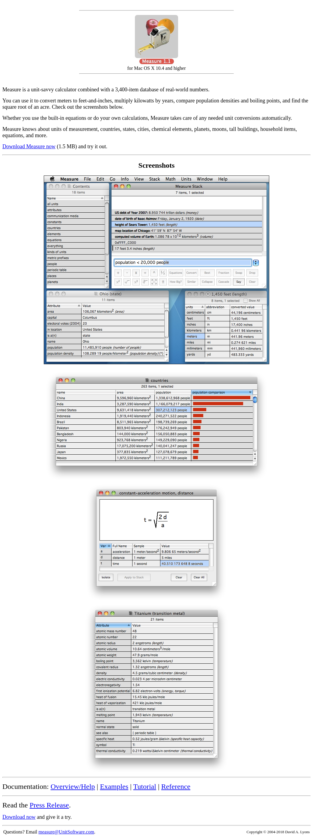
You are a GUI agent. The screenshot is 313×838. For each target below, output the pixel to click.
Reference (175, 786)
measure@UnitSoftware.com (66, 831)
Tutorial (144, 786)
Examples (114, 786)
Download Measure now (28, 146)
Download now (19, 817)
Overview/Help (73, 786)
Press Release (49, 805)
